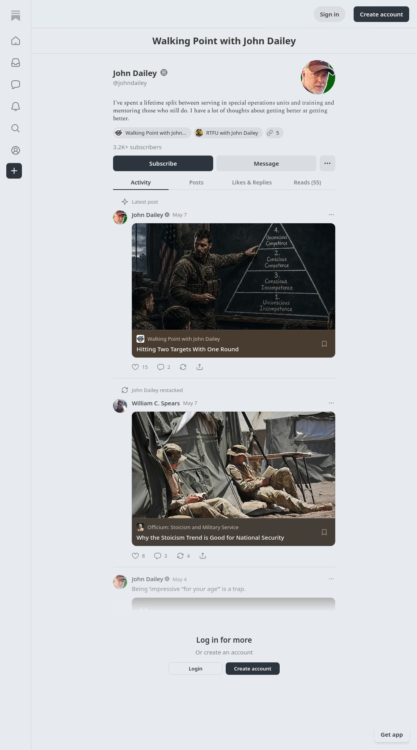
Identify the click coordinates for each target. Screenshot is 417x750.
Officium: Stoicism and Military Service (193, 527)
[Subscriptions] (15, 62)
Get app (392, 734)
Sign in (329, 14)
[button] (15, 40)
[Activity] (15, 106)
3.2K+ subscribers (137, 147)
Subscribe (163, 163)
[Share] (199, 367)
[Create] (14, 171)
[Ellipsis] (327, 163)
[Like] (140, 367)
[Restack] (183, 367)
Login (195, 668)
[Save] (324, 344)
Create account (381, 14)
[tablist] (224, 182)
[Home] (15, 15)
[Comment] (163, 367)
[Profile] (15, 150)
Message (266, 163)
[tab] (141, 182)
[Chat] (15, 84)
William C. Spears (156, 403)
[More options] (331, 214)
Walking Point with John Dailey (183, 338)
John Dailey (147, 215)
